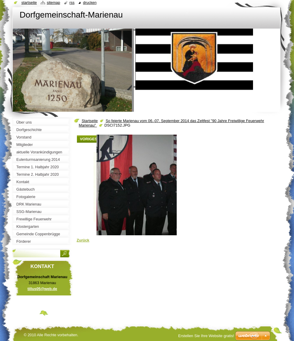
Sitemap (53, 2)
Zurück (83, 240)
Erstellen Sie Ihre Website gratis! (206, 336)
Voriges (88, 139)
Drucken (90, 2)
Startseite (90, 121)
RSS (72, 2)
